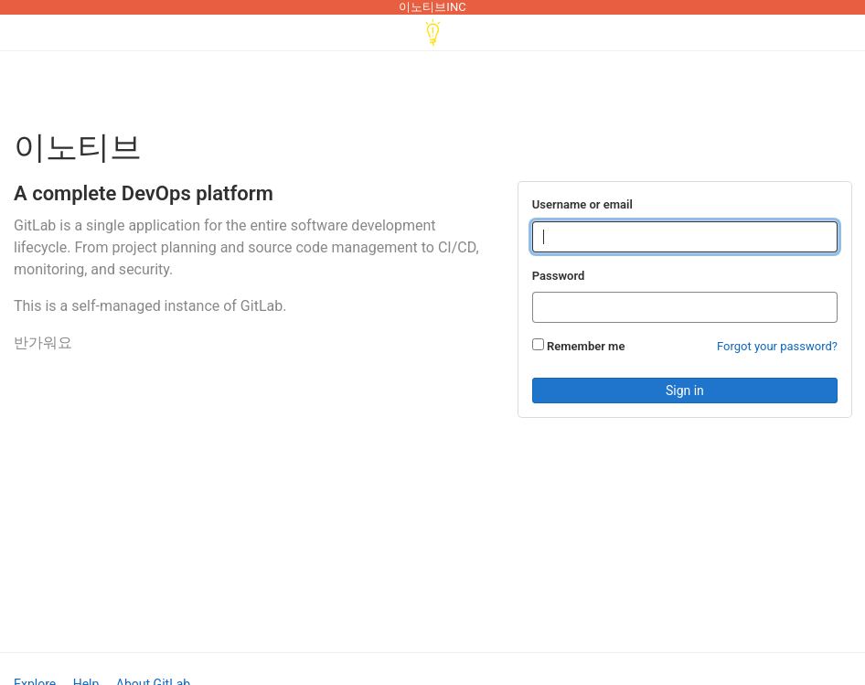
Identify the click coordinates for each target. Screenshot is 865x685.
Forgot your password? (777, 346)
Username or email (582, 204)
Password (558, 276)
